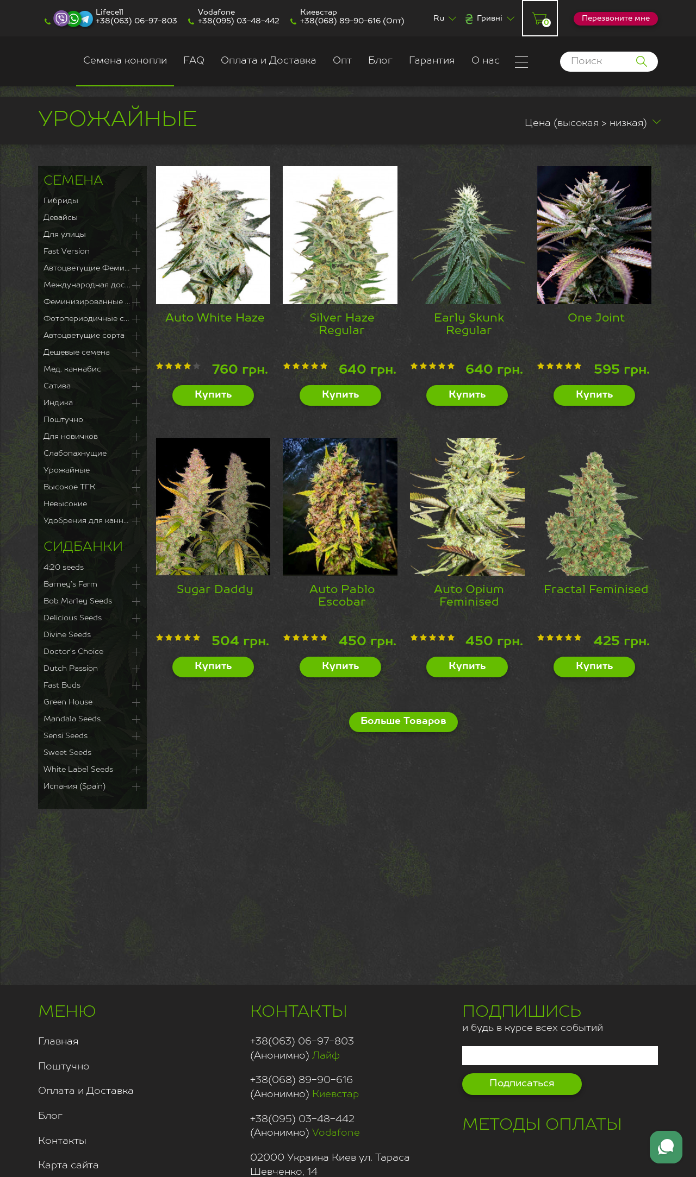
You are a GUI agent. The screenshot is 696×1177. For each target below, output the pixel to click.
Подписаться (522, 1083)
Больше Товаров (403, 721)
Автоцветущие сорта (84, 335)
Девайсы (61, 218)
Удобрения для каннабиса (92, 521)
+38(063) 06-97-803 (136, 21)
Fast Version (67, 251)
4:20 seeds (64, 567)
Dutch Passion (71, 668)
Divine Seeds (67, 635)
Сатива (57, 386)
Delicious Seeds (73, 618)
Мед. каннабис (72, 369)
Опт (342, 61)
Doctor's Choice (73, 652)
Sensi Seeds (66, 736)
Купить (213, 395)
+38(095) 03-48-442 (238, 21)
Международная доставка (92, 285)
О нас (485, 61)
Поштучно (63, 420)
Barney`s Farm (70, 584)
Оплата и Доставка (268, 61)
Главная (58, 1042)
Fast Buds (62, 685)
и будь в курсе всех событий (532, 1017)
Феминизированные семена (92, 302)
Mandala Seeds (72, 719)
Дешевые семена (77, 352)
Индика (58, 403)
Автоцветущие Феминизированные (92, 268)
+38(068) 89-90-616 (340, 21)
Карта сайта (68, 1165)
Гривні (489, 18)
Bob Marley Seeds (78, 601)
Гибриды (61, 201)
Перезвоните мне (616, 18)
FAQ (193, 61)
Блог (380, 61)
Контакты (62, 1141)
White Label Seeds (78, 769)
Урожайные (67, 470)
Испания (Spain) (74, 786)
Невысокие (65, 504)
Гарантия (432, 61)
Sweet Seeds (67, 753)
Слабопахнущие (75, 453)
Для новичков (71, 436)
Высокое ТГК (69, 487)
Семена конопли (125, 61)
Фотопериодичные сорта (92, 319)
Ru (438, 18)
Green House (68, 702)
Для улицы (65, 234)
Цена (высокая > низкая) (577, 123)
